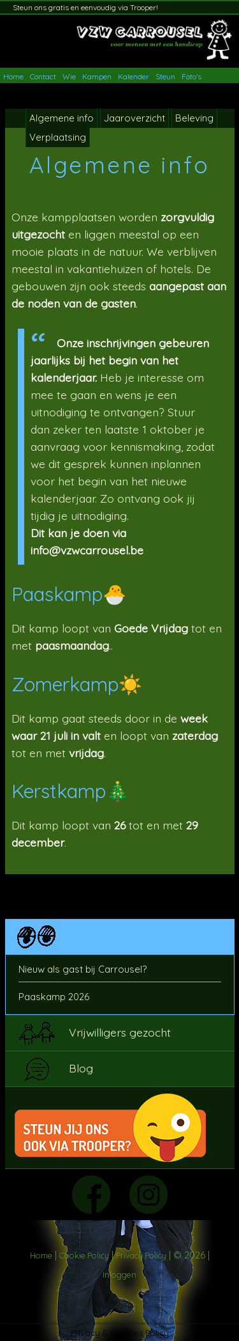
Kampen (97, 76)
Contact (43, 76)
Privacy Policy (141, 1255)
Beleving (194, 118)
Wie (69, 76)
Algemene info (61, 118)
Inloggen (119, 1274)
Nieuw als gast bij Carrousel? (82, 969)
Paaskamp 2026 (53, 997)
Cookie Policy (84, 1255)
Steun (165, 76)
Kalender (133, 76)
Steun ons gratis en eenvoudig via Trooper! (85, 7)
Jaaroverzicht (134, 118)
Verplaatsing (57, 137)
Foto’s (191, 76)
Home (13, 76)
